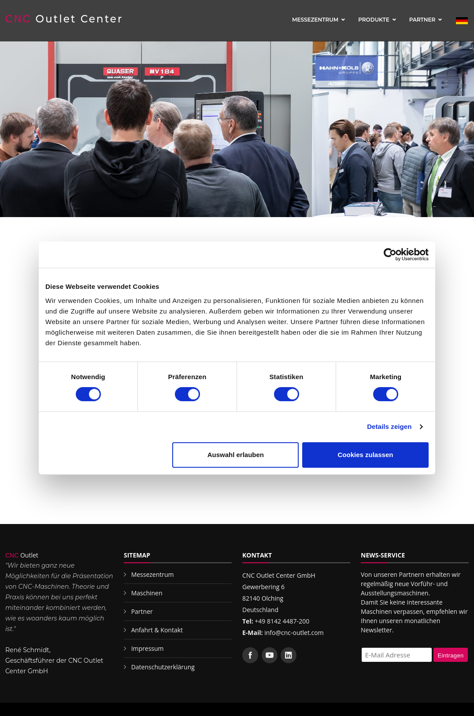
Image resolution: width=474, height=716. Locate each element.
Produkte (373, 19)
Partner (422, 19)
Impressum (147, 648)
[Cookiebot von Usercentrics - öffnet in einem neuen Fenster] (390, 254)
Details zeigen (389, 426)
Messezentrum (315, 19)
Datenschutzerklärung (163, 667)
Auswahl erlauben (235, 454)
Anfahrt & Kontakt (157, 630)
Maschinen (147, 593)
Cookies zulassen (365, 454)
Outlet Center (64, 19)
